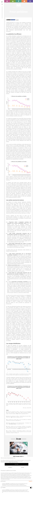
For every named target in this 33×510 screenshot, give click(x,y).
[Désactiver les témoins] (31, 353)
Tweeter (17, 20)
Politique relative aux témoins (13, 327)
